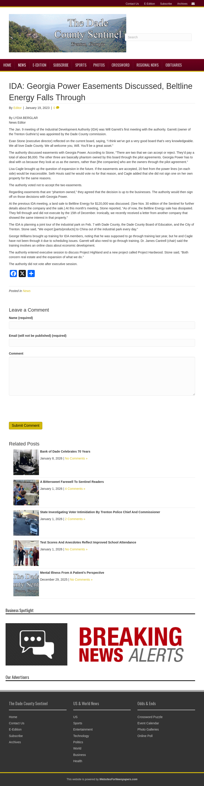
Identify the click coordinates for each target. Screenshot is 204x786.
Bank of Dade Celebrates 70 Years (65, 451)
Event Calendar (148, 723)
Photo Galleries (148, 729)
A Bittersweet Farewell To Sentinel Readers (72, 482)
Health (77, 761)
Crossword (121, 65)
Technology (81, 736)
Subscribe (166, 3)
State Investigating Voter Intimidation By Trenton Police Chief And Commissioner (100, 512)
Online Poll (145, 736)
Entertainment (83, 729)
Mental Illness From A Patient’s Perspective (72, 572)
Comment (16, 353)
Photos (99, 65)
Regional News (148, 65)
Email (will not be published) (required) (37, 335)
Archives (182, 3)
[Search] (158, 37)
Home (7, 65)
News (22, 65)
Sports (80, 65)
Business (79, 755)
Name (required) (21, 318)
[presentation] (43, 408)
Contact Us (132, 3)
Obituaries (173, 65)
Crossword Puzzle (150, 717)
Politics (78, 742)
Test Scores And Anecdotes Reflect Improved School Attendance (88, 542)
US (75, 717)
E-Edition (149, 3)
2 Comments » (75, 519)
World (77, 748)
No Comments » (76, 458)
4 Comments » (75, 488)
